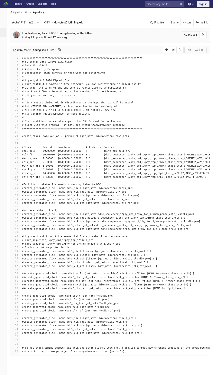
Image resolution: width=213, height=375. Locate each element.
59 (18, 273)
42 (18, 210)
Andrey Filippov (34, 37)
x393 (50, 22)
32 (18, 172)
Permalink (202, 22)
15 (18, 109)
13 (18, 102)
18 (18, 120)
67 (18, 302)
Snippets (42, 4)
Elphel (18, 12)
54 (18, 254)
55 (18, 258)
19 (18, 124)
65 (18, 295)
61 (18, 280)
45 (18, 221)
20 (18, 128)
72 (18, 321)
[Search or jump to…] (165, 4)
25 (18, 146)
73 (18, 325)
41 (18, 206)
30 (18, 165)
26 (18, 150)
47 (18, 228)
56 (18, 262)
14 (18, 106)
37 (18, 191)
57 (18, 265)
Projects (18, 4)
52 (18, 247)
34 (18, 180)
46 (18, 224)
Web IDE (199, 49)
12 (18, 98)
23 (18, 139)
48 (18, 232)
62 (18, 284)
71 (18, 317)
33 (18, 176)
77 (18, 340)
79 (18, 347)
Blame (175, 22)
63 (18, 288)
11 (18, 94)
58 (18, 269)
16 (18, 113)
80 (18, 351)
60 (18, 276)
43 (18, 213)
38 (18, 195)
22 (18, 135)
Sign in (203, 4)
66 (18, 299)
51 (18, 243)
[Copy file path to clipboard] (62, 50)
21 (18, 132)
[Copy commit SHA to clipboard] (203, 34)
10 (18, 91)
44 (18, 217)
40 (18, 202)
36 (18, 187)
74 (18, 328)
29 (18, 161)
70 (18, 314)
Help (53, 4)
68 (18, 306)
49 (18, 236)
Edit (189, 49)
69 (18, 310)
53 (18, 250)
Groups (30, 4)
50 (18, 239)
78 (18, 343)
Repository (41, 12)
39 (18, 198)
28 (18, 158)
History (187, 22)
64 (18, 291)
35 (18, 184)
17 (18, 117)
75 (18, 332)
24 (18, 143)
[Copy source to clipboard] (166, 50)
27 (18, 154)
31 (18, 169)
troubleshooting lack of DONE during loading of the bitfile (60, 33)
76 (18, 336)
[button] (5, 370)
